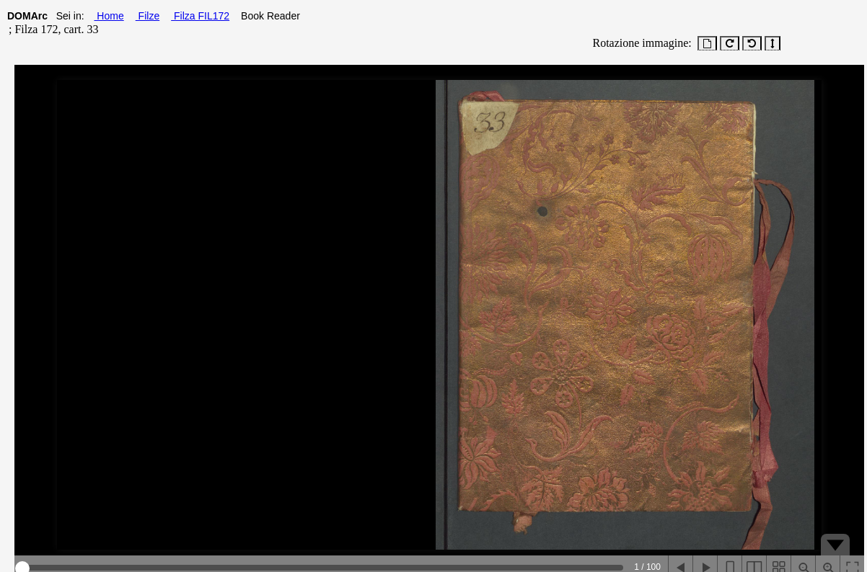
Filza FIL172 (200, 16)
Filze (147, 16)
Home (108, 16)
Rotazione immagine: (639, 43)
